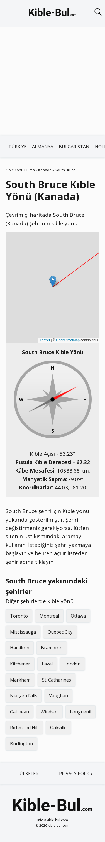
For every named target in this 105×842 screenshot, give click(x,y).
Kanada (45, 169)
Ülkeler (28, 773)
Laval (47, 664)
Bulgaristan (74, 147)
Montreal (49, 616)
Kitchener (20, 664)
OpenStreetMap (68, 340)
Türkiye (17, 147)
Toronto (19, 616)
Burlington (21, 744)
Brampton (51, 648)
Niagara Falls (23, 696)
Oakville (58, 727)
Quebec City (60, 632)
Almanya (42, 147)
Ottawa (78, 616)
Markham (20, 680)
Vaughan (58, 696)
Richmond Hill (24, 727)
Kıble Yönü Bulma (20, 169)
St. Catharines (56, 680)
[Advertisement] (52, 81)
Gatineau (19, 712)
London (72, 664)
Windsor (49, 712)
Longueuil (80, 712)
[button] (52, 281)
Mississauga (23, 632)
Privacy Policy (76, 773)
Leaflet (45, 340)
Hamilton (19, 648)
